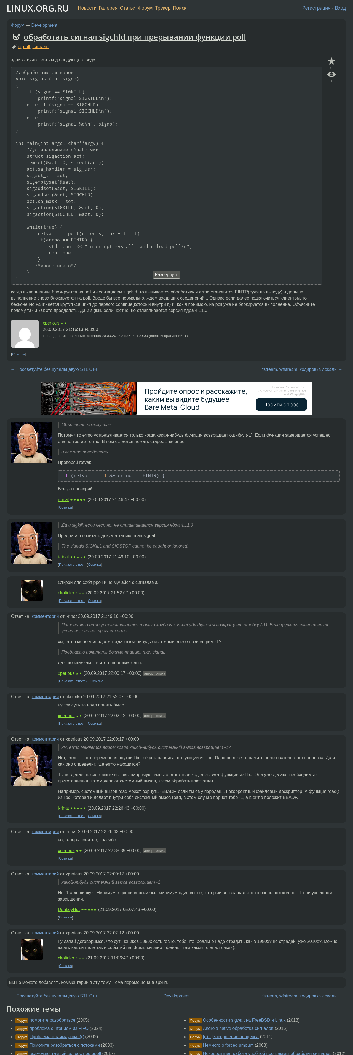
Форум (145, 8)
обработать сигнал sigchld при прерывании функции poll (135, 36)
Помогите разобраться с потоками (65, 1045)
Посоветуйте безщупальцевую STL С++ (56, 369)
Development (44, 25)
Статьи (127, 8)
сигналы (41, 46)
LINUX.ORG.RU (38, 8)
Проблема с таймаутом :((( (57, 1036)
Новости (87, 8)
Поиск (179, 8)
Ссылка (18, 354)
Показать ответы (73, 681)
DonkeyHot (69, 909)
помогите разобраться (52, 1020)
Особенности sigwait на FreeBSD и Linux (244, 1020)
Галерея (108, 8)
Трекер (163, 8)
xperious (51, 323)
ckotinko (66, 593)
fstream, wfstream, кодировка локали (299, 369)
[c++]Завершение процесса (231, 1036)
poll (26, 46)
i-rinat (63, 499)
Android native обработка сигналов (238, 1028)
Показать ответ (72, 564)
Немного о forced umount (228, 1045)
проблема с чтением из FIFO (59, 1028)
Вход (340, 8)
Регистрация (316, 8)
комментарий (45, 616)
